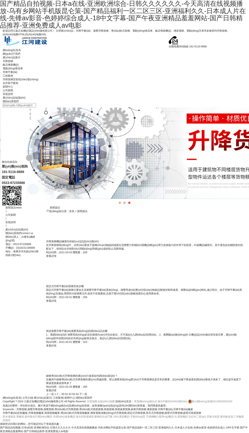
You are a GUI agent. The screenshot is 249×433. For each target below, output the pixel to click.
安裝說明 (8, 94)
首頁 (71, 211)
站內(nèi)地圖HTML (14, 34)
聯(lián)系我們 (11, 101)
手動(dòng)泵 (137, 416)
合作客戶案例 (10, 83)
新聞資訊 (82, 211)
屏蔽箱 (20, 416)
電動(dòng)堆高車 (13, 68)
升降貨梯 (8, 61)
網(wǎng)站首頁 (12, 50)
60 (63, 394)
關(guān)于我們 (11, 53)
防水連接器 (9, 416)
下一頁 (83, 394)
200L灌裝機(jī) (121, 416)
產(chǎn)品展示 (11, 57)
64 (77, 394)
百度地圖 (92, 401)
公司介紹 (27, 397)
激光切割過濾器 (85, 416)
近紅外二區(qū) (197, 416)
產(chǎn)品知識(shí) (14, 97)
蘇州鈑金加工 (228, 416)
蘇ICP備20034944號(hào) (172, 401)
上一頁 (50, 394)
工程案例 (8, 75)
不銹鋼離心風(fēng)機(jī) (160, 416)
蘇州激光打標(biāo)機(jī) (38, 416)
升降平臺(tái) (10, 72)
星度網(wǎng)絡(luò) (145, 401)
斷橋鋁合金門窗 (104, 416)
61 (66, 394)
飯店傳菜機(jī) (10, 64)
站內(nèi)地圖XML (36, 34)
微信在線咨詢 (9, 177)
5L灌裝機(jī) (181, 416)
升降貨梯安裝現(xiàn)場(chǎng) (20, 79)
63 (73, 394)
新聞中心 (8, 86)
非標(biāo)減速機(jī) (64, 416)
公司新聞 (8, 90)
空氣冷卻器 (213, 416)
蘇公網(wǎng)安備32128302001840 (210, 401)
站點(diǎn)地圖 (106, 401)
